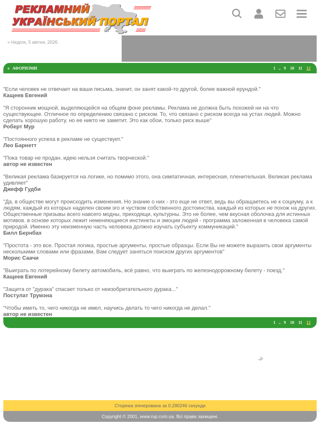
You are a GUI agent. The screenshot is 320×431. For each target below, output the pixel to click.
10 (292, 68)
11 (300, 68)
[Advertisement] (219, 47)
